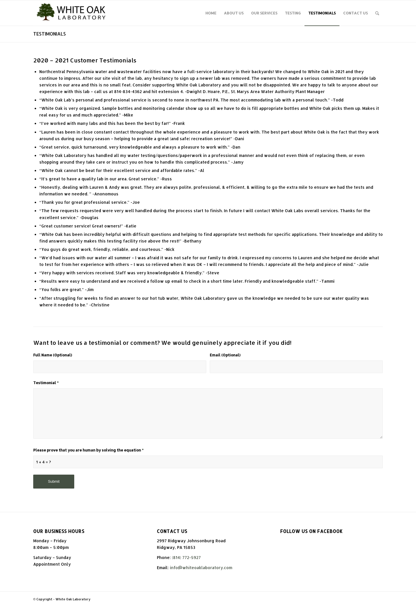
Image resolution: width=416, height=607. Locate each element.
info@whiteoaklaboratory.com (201, 567)
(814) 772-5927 (186, 557)
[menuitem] (211, 13)
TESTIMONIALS (49, 34)
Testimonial (46, 382)
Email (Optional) (225, 355)
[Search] (377, 13)
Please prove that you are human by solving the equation (88, 450)
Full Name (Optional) (52, 355)
